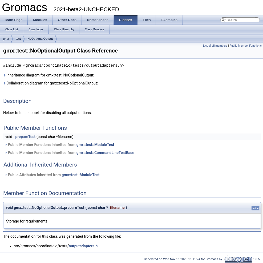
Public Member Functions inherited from (59, 144)
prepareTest (25, 136)
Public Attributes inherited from (52, 174)
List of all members (215, 45)
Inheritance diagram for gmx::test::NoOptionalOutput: (48, 75)
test (18, 38)
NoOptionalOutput (40, 38)
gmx (6, 38)
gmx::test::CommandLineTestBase (105, 152)
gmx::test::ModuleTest (95, 144)
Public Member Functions (245, 45)
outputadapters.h (83, 246)
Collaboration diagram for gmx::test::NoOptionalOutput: (50, 83)
